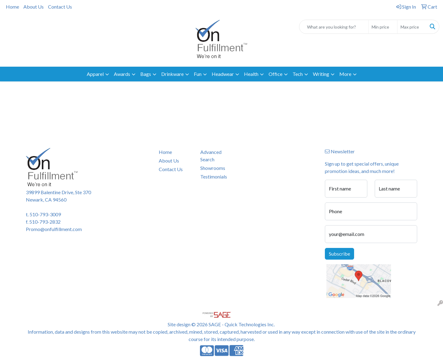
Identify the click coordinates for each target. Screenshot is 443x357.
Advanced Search (211, 155)
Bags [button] (145, 74)
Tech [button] (298, 74)
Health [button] (251, 74)
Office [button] (275, 74)
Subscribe (339, 254)
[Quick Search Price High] (411, 27)
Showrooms (212, 168)
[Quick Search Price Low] (382, 27)
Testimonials (213, 176)
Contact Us (60, 7)
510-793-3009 (45, 214)
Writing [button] (321, 74)
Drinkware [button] (172, 74)
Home (12, 7)
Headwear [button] (223, 74)
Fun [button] (198, 74)
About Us (33, 7)
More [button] (345, 74)
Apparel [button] (95, 74)
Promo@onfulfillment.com (54, 229)
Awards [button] (122, 74)
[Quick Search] (334, 27)
